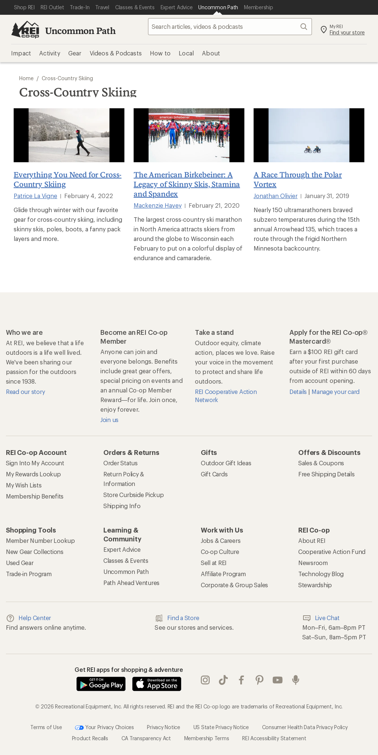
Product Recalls (90, 738)
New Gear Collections (34, 551)
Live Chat (321, 618)
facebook (241, 680)
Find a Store (177, 618)
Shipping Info (122, 505)
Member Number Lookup (40, 540)
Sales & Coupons (321, 462)
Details (298, 391)
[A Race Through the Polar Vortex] (309, 135)
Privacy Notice (163, 727)
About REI (312, 540)
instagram (205, 680)
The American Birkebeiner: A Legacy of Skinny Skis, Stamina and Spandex (187, 184)
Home (26, 78)
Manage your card (336, 391)
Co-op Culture (220, 551)
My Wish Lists (24, 485)
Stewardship (315, 584)
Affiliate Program (223, 573)
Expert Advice (122, 549)
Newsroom (313, 562)
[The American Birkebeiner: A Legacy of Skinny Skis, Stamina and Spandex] (189, 135)
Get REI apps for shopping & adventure (129, 669)
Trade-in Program (29, 573)
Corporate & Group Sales (234, 584)
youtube (278, 680)
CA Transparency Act (146, 738)
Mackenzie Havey (158, 205)
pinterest (259, 680)
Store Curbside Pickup (133, 494)
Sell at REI (214, 562)
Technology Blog (321, 573)
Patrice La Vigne (35, 195)
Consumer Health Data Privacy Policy (305, 727)
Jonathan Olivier (276, 195)
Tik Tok (223, 680)
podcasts (296, 680)
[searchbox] (230, 26)
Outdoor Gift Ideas (226, 462)
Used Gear (20, 562)
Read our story (25, 391)
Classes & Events (125, 560)
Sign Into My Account (35, 462)
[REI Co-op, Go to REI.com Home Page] (25, 29)
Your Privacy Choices (104, 727)
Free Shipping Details (326, 473)
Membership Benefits (34, 496)
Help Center (28, 618)
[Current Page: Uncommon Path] (218, 7)
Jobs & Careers (220, 540)
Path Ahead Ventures (131, 582)
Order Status (120, 462)
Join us (109, 419)
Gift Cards (214, 473)
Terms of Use (46, 727)
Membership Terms (206, 738)
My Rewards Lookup (33, 473)
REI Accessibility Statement (274, 738)
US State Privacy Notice (221, 727)
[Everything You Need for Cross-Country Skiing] (69, 135)
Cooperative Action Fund (331, 551)
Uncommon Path (80, 30)
